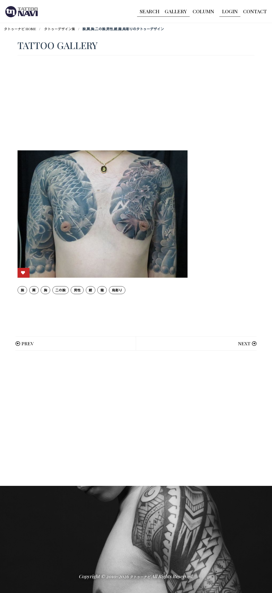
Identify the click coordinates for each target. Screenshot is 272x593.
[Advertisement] (136, 418)
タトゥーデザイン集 (59, 29)
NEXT (244, 343)
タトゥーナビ (140, 576)
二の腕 (60, 290)
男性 (77, 290)
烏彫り (117, 290)
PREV (27, 343)
